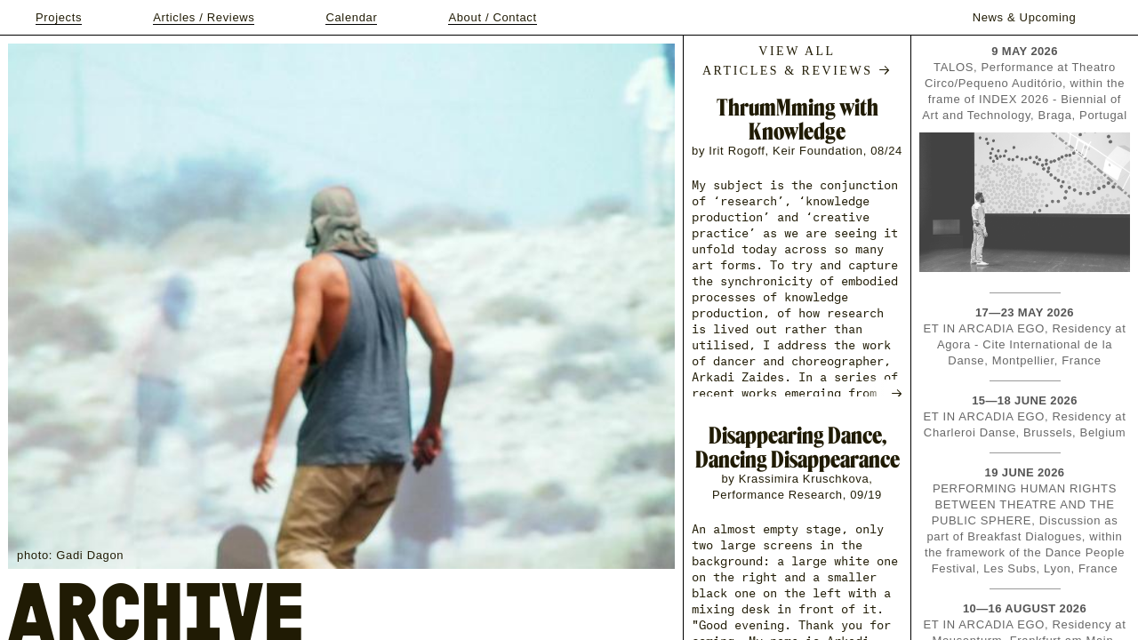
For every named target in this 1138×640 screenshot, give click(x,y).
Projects (59, 17)
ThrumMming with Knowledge (797, 119)
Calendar (351, 17)
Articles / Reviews (203, 17)
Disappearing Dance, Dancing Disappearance (797, 447)
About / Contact (492, 17)
